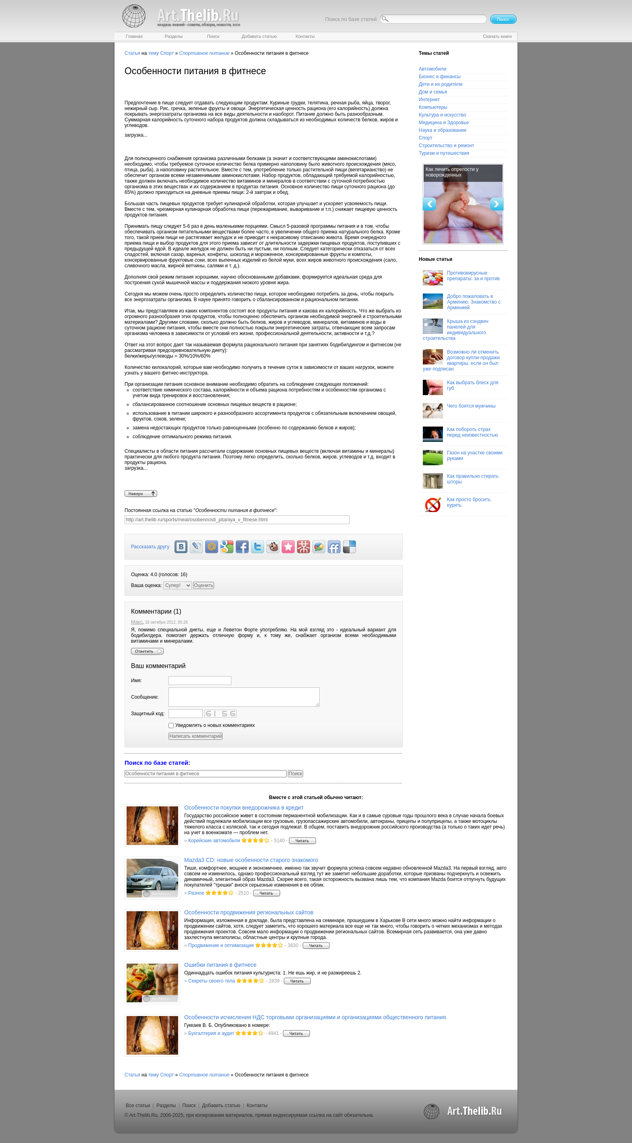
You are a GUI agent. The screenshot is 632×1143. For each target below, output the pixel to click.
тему (153, 53)
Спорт (167, 53)
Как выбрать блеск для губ (460, 387)
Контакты (257, 1105)
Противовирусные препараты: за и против (461, 277)
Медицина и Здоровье (444, 122)
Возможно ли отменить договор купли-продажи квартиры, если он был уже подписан (461, 360)
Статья (132, 53)
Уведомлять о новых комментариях (211, 725)
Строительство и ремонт (446, 145)
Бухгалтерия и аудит (211, 1033)
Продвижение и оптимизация (221, 945)
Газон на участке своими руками (462, 457)
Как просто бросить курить (457, 504)
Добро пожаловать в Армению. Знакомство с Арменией (462, 302)
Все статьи (138, 1105)
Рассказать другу (150, 547)
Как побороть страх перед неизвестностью (460, 434)
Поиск (188, 1105)
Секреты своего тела (211, 981)
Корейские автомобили (214, 840)
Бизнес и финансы (440, 76)
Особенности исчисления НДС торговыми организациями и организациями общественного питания (315, 1017)
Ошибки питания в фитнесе (220, 965)
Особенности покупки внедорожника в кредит (244, 807)
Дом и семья (433, 92)
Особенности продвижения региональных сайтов (248, 912)
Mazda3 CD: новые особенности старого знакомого (251, 860)
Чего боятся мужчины (459, 410)
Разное (196, 893)
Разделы (166, 1105)
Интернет (429, 99)
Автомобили (432, 69)
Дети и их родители (440, 84)
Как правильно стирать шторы (461, 481)
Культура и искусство (442, 115)
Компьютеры (433, 107)
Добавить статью (221, 1105)
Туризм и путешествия (444, 153)
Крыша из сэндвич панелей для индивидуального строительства (456, 330)
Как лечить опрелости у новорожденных (452, 172)
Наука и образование (442, 130)
